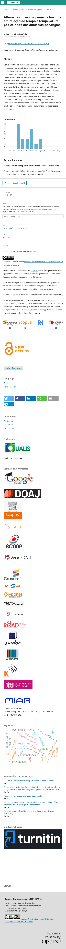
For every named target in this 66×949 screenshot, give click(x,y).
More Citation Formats (12, 216)
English (7, 383)
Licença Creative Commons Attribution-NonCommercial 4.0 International (29, 920)
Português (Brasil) (11, 387)
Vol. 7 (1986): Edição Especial (31, 9)
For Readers (8, 421)
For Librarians (9, 428)
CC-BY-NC (34, 270)
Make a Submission (13, 368)
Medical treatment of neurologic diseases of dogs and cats (29, 781)
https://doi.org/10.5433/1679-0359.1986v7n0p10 (28, 43)
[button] (9, 398)
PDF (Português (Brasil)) (15, 183)
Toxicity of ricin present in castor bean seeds (23, 796)
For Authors (8, 425)
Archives (15, 9)
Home (6, 9)
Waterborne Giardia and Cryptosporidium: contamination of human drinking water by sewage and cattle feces (32, 803)
